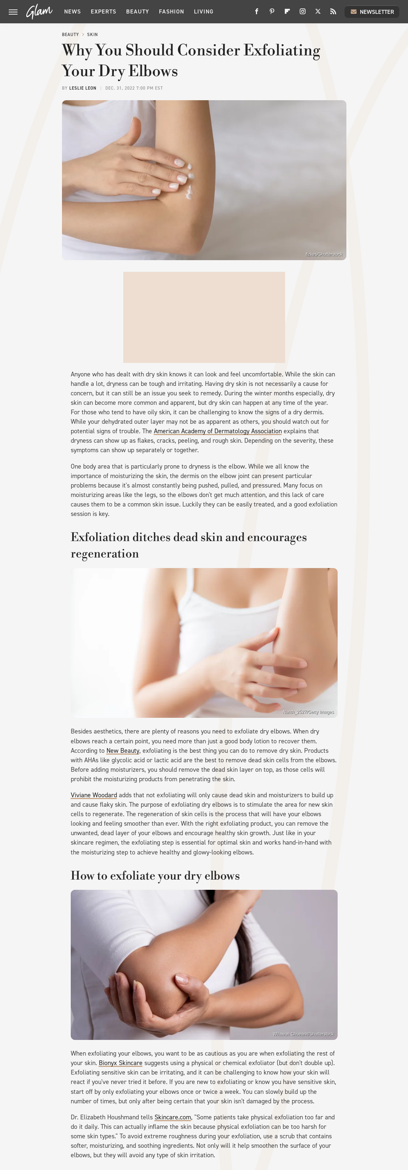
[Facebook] (257, 14)
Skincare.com (173, 1117)
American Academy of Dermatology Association (218, 431)
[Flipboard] (287, 14)
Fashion (171, 11)
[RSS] (333, 14)
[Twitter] (318, 14)
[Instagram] (303, 14)
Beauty (137, 11)
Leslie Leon (83, 88)
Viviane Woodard (94, 795)
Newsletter (372, 12)
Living (204, 11)
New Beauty (122, 750)
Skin (92, 34)
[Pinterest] (272, 14)
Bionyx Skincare (121, 1063)
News (72, 11)
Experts (103, 11)
